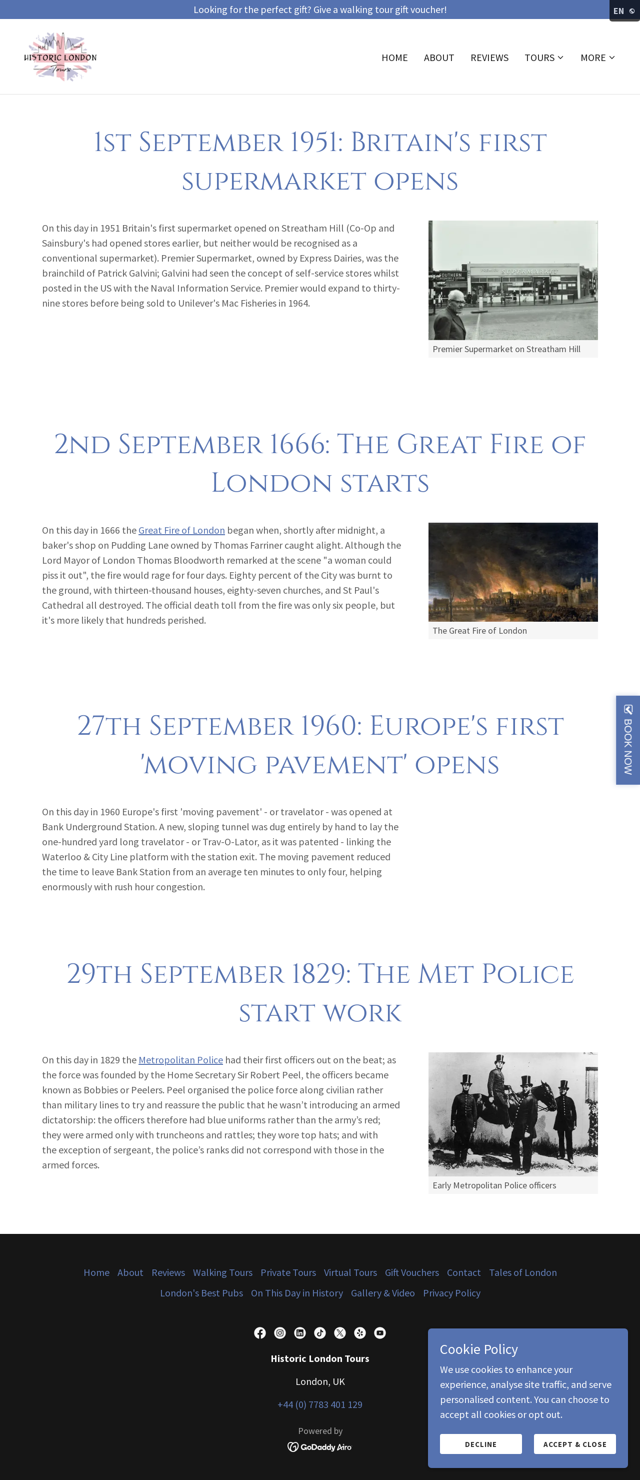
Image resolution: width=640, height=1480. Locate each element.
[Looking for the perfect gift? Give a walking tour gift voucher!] (320, 9)
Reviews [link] (489, 58)
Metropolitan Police (180, 1059)
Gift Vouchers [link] (412, 1272)
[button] (544, 59)
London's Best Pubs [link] (201, 1292)
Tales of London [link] (523, 1272)
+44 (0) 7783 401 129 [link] (320, 1404)
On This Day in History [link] (297, 1292)
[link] (61, 56)
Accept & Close (575, 1444)
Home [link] (395, 58)
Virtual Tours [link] (350, 1272)
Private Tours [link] (288, 1272)
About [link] (439, 58)
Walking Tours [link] (222, 1272)
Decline (481, 1444)
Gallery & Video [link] (383, 1292)
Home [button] (97, 1272)
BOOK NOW (628, 746)
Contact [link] (464, 1272)
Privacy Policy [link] (451, 1292)
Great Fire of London (181, 530)
